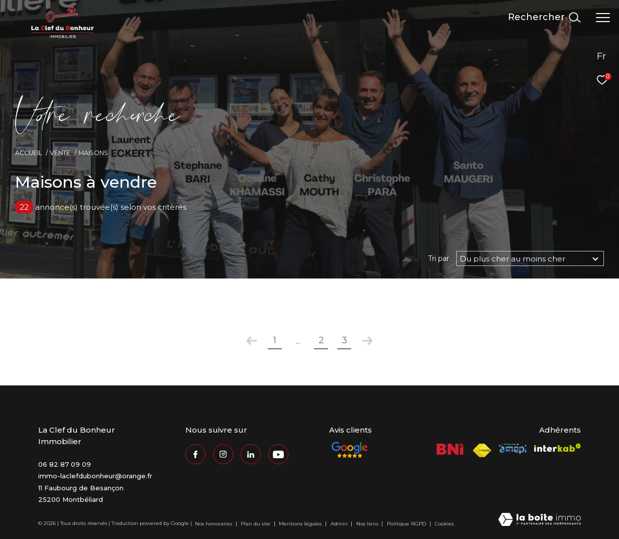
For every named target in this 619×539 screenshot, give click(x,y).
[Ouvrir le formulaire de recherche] (544, 17)
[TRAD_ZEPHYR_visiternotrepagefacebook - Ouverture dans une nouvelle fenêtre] (195, 454)
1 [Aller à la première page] (274, 340)
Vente (60, 153)
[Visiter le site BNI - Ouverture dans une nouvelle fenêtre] (451, 449)
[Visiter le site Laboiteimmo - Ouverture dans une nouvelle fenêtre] (539, 520)
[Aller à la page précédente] (252, 341)
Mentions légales (301, 523)
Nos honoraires (214, 523)
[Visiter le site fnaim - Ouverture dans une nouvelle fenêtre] (482, 450)
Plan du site (256, 523)
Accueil (28, 153)
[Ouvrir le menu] (603, 17)
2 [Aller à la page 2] (321, 340)
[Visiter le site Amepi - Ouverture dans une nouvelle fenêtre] (513, 449)
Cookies (444, 524)
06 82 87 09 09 (64, 464)
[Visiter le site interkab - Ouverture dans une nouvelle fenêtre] (557, 448)
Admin (340, 523)
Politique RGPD (406, 523)
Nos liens (368, 523)
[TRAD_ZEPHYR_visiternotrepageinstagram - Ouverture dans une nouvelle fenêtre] (223, 454)
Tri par (438, 258)
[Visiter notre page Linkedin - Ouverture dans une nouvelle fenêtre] (251, 454)
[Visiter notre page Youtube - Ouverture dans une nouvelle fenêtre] (278, 454)
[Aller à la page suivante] (367, 341)
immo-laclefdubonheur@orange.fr (95, 476)
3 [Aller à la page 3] (344, 340)
